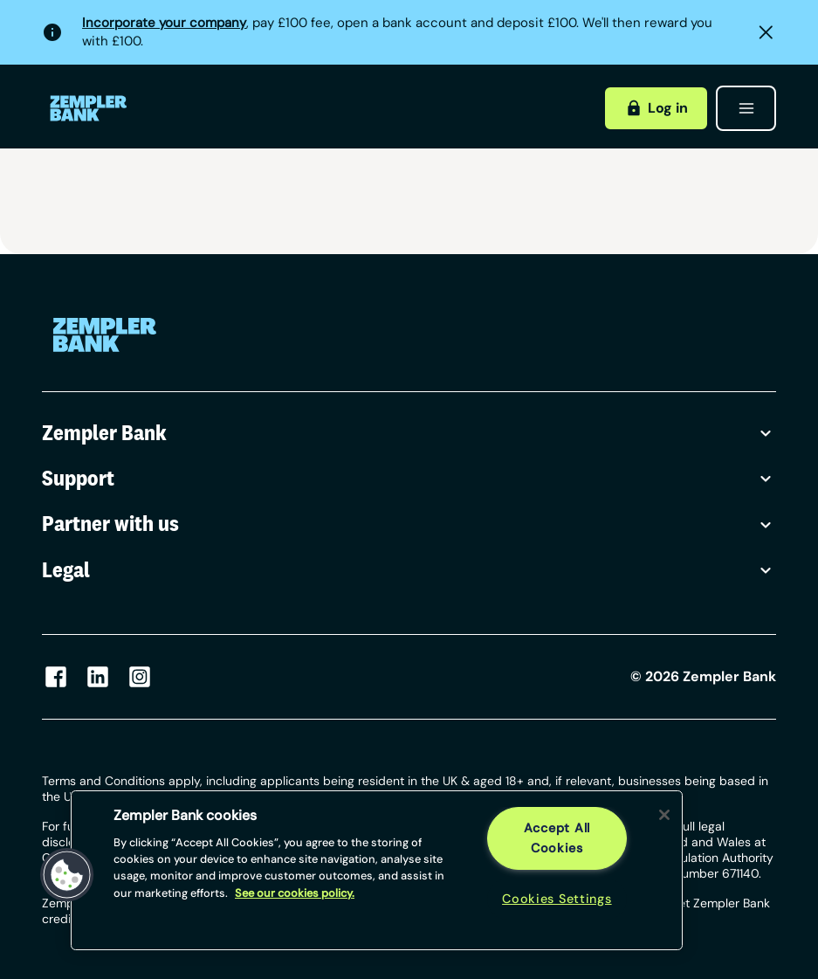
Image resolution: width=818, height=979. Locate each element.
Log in (656, 108)
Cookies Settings (557, 899)
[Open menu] (746, 108)
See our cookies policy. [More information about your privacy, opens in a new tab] (294, 893)
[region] (377, 870)
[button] (67, 875)
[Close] (664, 815)
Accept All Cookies (557, 838)
